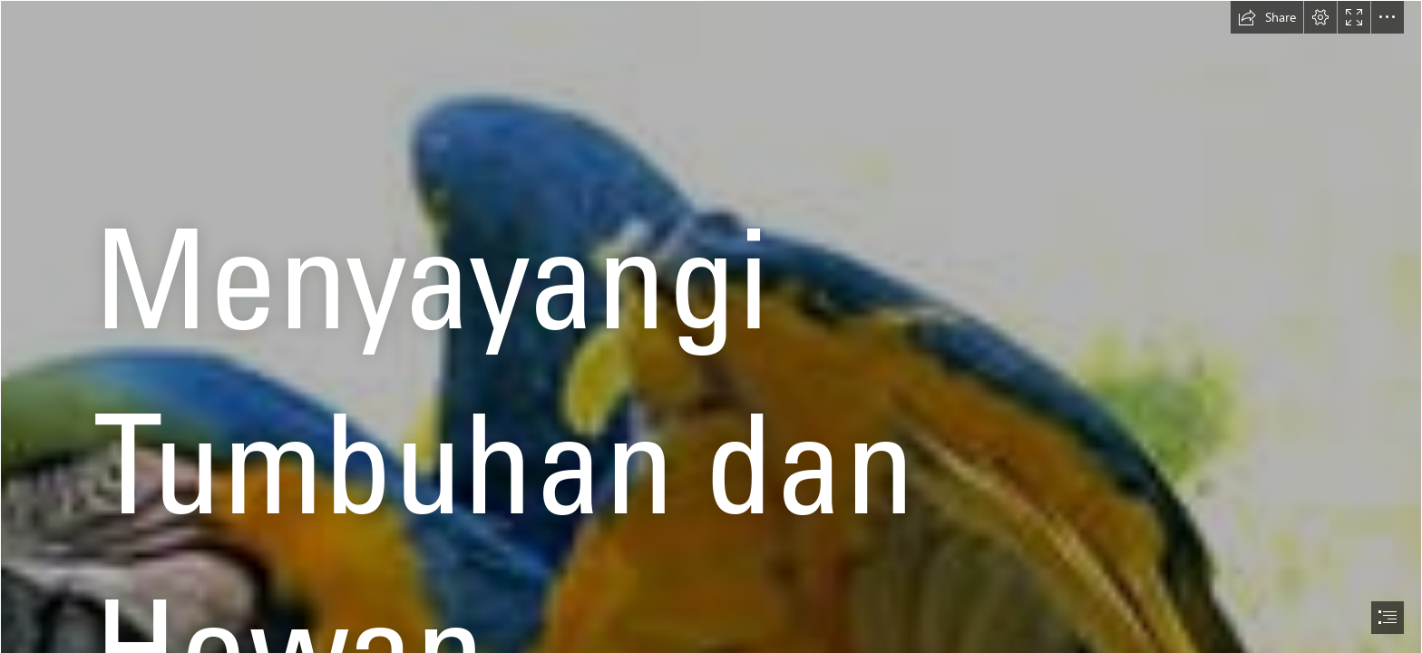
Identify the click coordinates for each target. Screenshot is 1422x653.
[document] (711, 326)
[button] (1267, 17)
